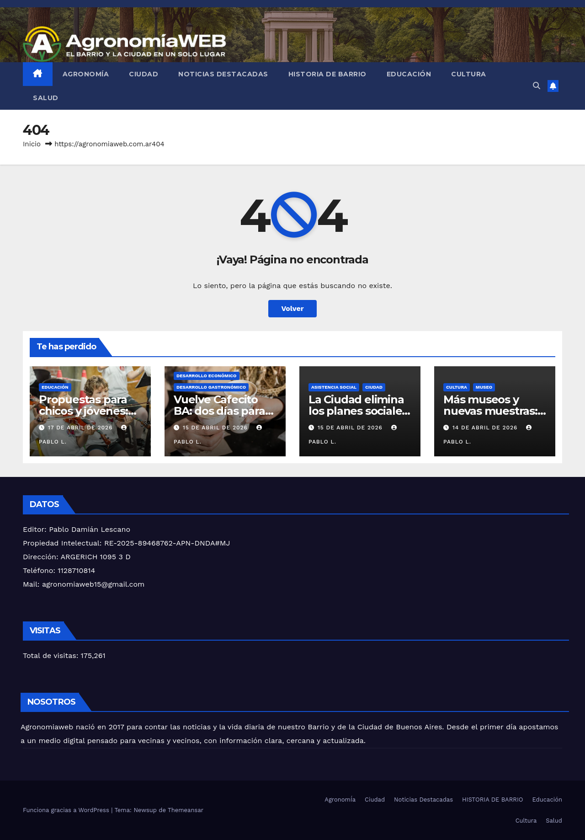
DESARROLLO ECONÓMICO (206, 375)
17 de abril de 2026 (81, 427)
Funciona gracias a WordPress (67, 810)
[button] (536, 85)
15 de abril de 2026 (216, 427)
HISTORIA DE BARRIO (327, 74)
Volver (292, 308)
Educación (409, 74)
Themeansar (185, 810)
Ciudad (143, 74)
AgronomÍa (86, 74)
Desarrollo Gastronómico (211, 387)
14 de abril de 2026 (486, 427)
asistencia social (333, 387)
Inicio (32, 144)
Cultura (468, 74)
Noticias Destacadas (223, 74)
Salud (45, 98)
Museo (484, 387)
